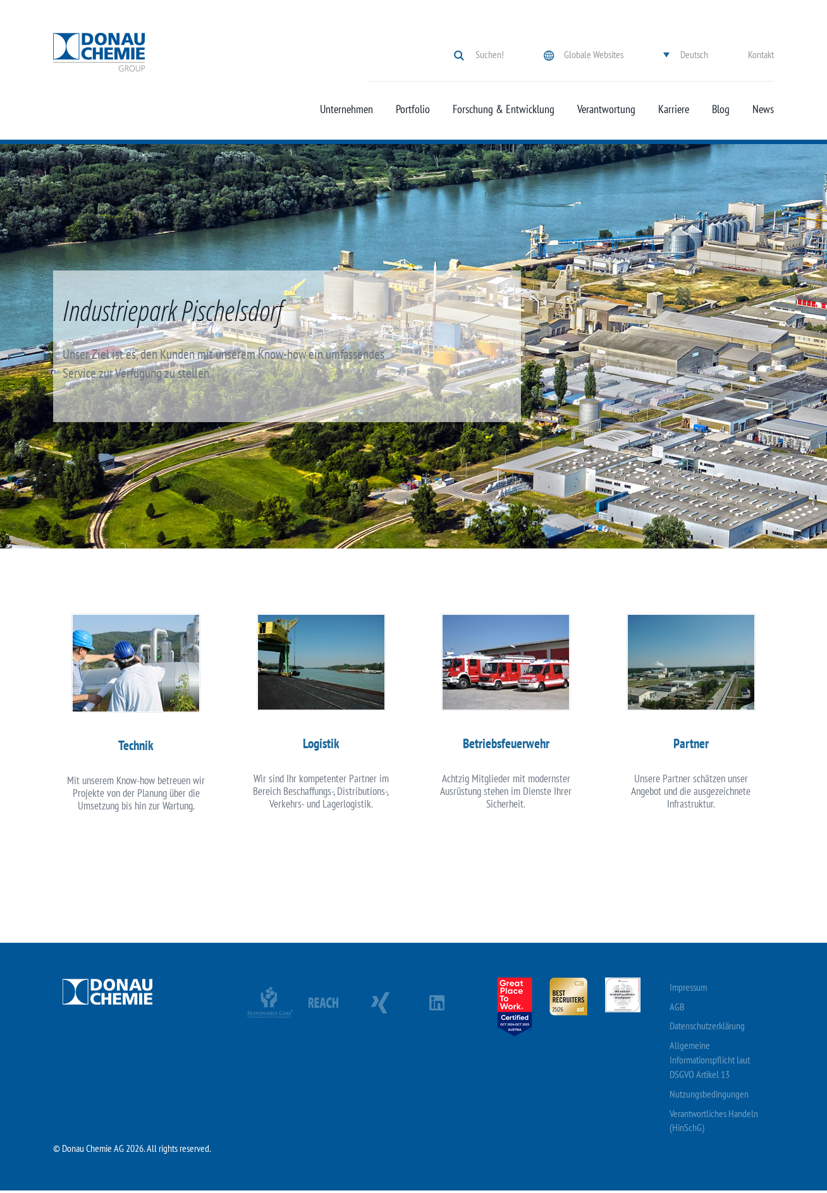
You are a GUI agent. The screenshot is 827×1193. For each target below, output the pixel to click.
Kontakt (761, 54)
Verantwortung (606, 109)
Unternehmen (346, 109)
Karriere (673, 109)
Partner (691, 744)
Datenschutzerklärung (707, 1028)
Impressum (688, 989)
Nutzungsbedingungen (709, 1096)
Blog (721, 109)
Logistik (321, 744)
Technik (136, 746)
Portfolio (413, 109)
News (763, 109)
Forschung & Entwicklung (503, 109)
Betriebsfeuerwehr (506, 744)
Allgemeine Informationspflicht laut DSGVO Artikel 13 (710, 1062)
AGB (677, 1009)
